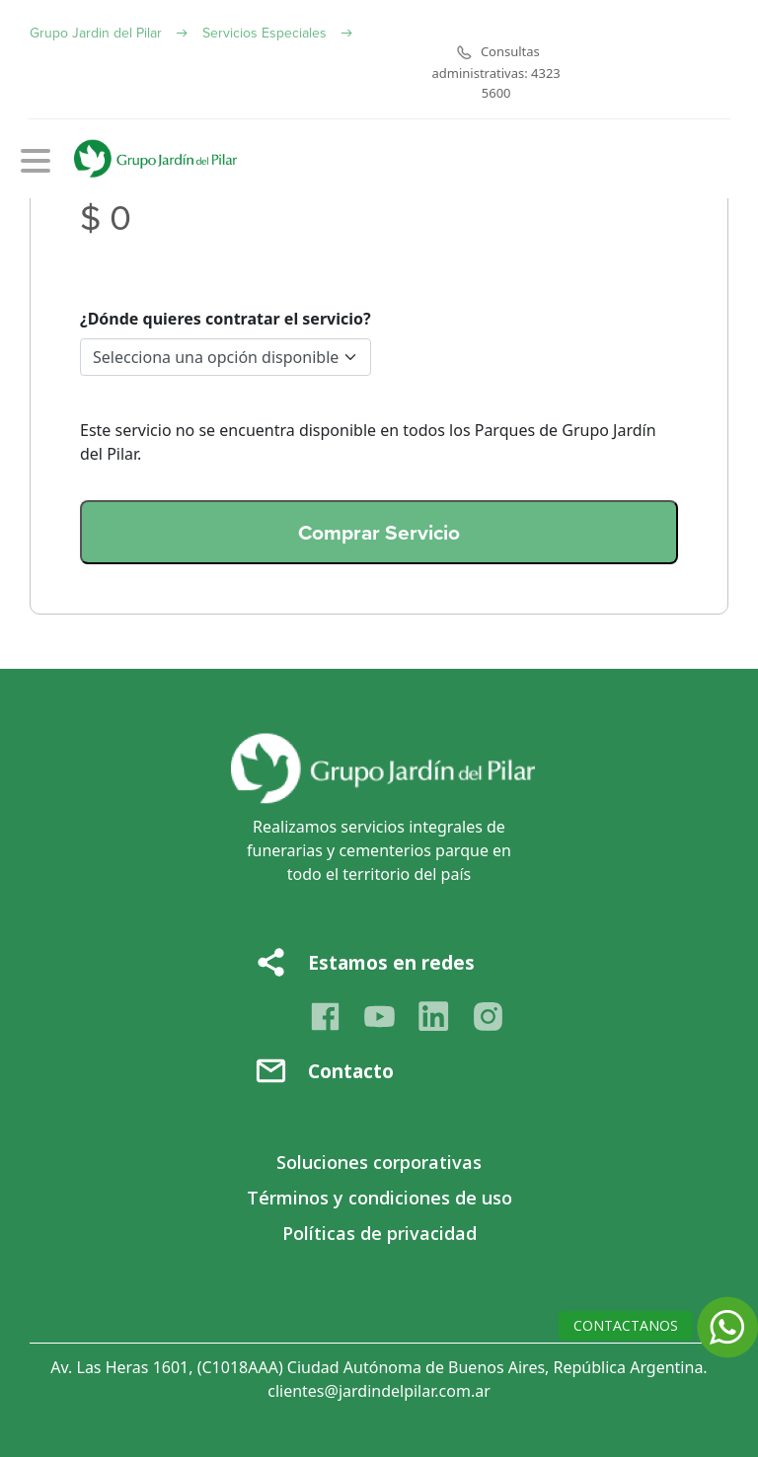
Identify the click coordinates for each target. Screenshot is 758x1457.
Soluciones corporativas (379, 1162)
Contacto (351, 1071)
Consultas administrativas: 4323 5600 (496, 72)
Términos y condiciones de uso (379, 1197)
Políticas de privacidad (379, 1233)
